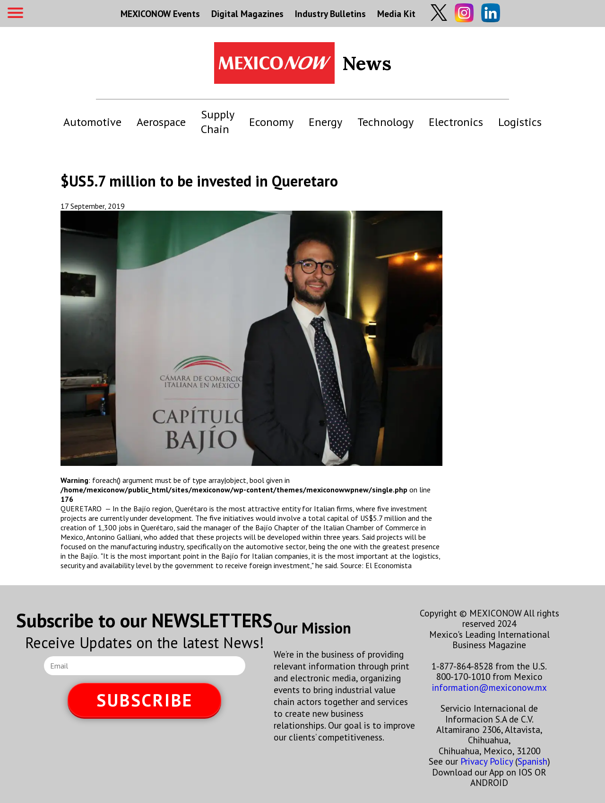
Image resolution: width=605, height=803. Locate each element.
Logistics (520, 122)
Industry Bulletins (330, 13)
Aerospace (161, 122)
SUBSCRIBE (144, 700)
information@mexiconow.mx (489, 687)
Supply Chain (217, 121)
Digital (247, 13)
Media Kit (396, 13)
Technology (385, 122)
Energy (325, 122)
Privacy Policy (486, 761)
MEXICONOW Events (160, 13)
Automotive (92, 122)
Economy (271, 122)
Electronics (456, 122)
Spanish (532, 761)
